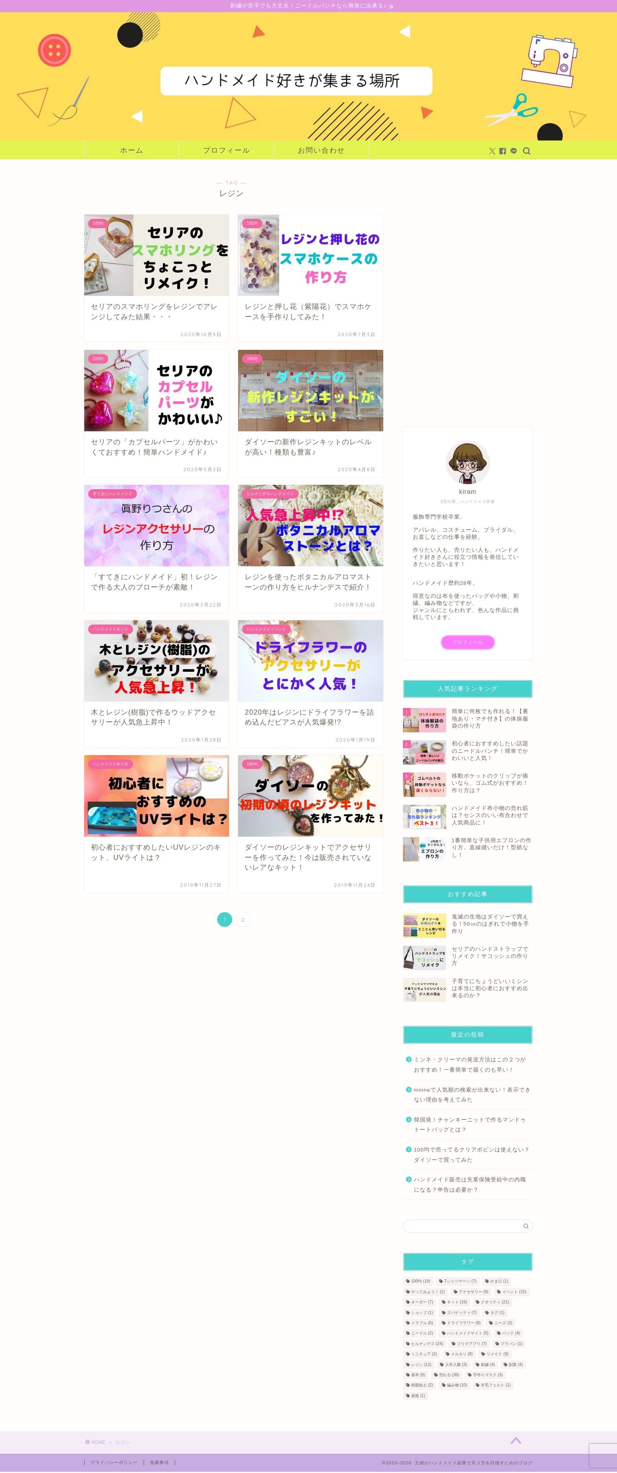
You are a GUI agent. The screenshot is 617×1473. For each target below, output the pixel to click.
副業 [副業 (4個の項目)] (516, 1365)
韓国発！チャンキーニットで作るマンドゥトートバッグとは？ (470, 1126)
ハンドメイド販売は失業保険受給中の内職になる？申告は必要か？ (470, 1186)
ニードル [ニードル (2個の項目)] (422, 1334)
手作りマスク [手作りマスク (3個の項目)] (488, 1376)
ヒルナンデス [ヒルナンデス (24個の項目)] (427, 1345)
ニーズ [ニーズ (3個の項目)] (503, 1324)
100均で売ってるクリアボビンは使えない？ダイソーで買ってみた (472, 1156)
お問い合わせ (321, 151)
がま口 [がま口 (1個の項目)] (499, 1282)
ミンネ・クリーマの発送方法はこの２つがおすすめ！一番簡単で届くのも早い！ (470, 1066)
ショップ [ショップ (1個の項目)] (422, 1313)
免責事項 (159, 1463)
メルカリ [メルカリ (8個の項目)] (462, 1355)
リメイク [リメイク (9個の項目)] (497, 1355)
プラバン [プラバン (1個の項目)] (512, 1345)
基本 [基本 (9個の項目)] (418, 1376)
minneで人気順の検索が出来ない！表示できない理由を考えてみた (472, 1096)
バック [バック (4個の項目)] (511, 1334)
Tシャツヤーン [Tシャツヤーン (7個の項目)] (460, 1282)
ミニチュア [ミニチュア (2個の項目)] (424, 1355)
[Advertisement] (462, 290)
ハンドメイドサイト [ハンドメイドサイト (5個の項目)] (468, 1334)
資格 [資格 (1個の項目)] (418, 1397)
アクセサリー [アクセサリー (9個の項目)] (474, 1293)
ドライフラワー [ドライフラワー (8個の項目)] (464, 1324)
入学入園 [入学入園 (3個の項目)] (456, 1365)
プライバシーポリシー (114, 1463)
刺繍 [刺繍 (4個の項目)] (488, 1365)
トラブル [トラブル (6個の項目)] (422, 1324)
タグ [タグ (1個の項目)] (497, 1313)
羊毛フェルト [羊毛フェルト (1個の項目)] (496, 1386)
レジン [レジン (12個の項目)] (421, 1365)
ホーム (132, 151)
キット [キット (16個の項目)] (457, 1303)
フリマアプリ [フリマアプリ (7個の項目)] (472, 1345)
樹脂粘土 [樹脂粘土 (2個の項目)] (422, 1386)
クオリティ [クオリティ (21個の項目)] (495, 1303)
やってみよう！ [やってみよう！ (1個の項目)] (428, 1293)
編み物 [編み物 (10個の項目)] (457, 1386)
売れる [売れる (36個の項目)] (449, 1376)
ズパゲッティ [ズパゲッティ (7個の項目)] (462, 1313)
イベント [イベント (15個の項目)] (514, 1293)
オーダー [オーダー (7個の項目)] (422, 1303)
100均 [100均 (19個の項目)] (420, 1282)
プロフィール (226, 151)
